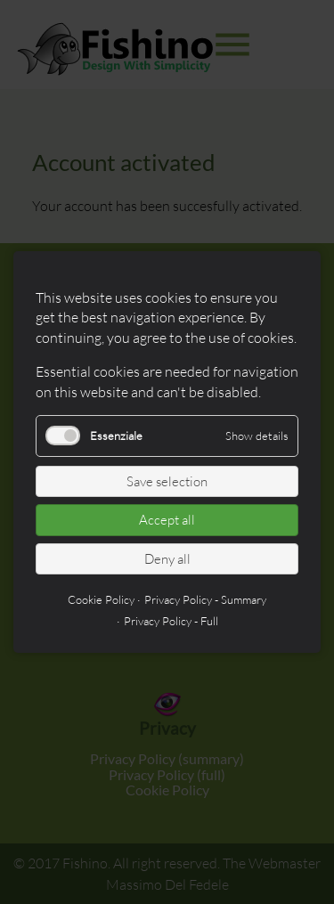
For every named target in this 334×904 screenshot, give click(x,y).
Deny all (167, 558)
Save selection (167, 481)
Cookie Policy (101, 599)
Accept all (167, 519)
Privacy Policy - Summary (205, 599)
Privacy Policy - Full (171, 621)
